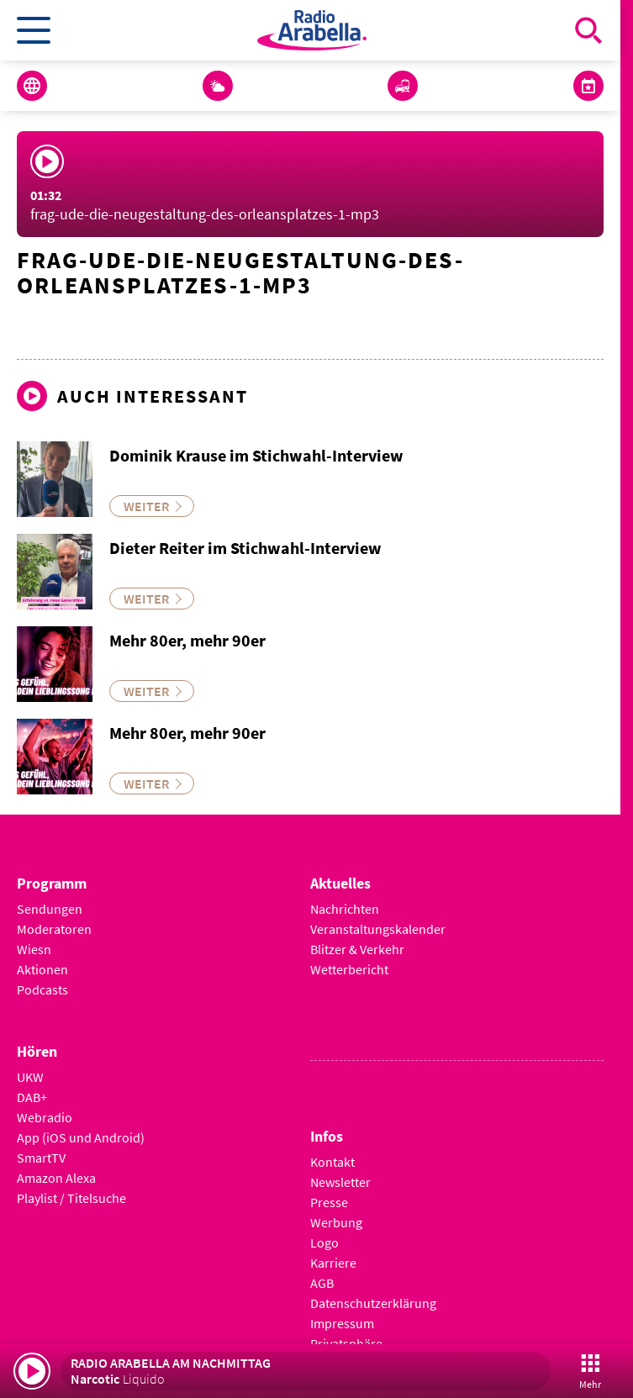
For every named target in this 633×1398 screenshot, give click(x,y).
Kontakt (332, 1161)
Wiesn (34, 949)
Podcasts (42, 989)
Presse (329, 1202)
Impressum (342, 1323)
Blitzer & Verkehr (357, 949)
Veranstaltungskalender (378, 929)
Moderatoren (54, 929)
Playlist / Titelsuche (71, 1198)
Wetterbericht (349, 969)
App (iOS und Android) (81, 1137)
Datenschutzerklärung (373, 1303)
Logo (324, 1242)
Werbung (336, 1222)
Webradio (44, 1117)
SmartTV (41, 1157)
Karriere (333, 1262)
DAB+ (32, 1097)
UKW (30, 1076)
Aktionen (42, 969)
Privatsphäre (346, 1343)
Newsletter (340, 1182)
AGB (322, 1282)
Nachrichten (344, 908)
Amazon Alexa (56, 1177)
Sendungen (49, 908)
